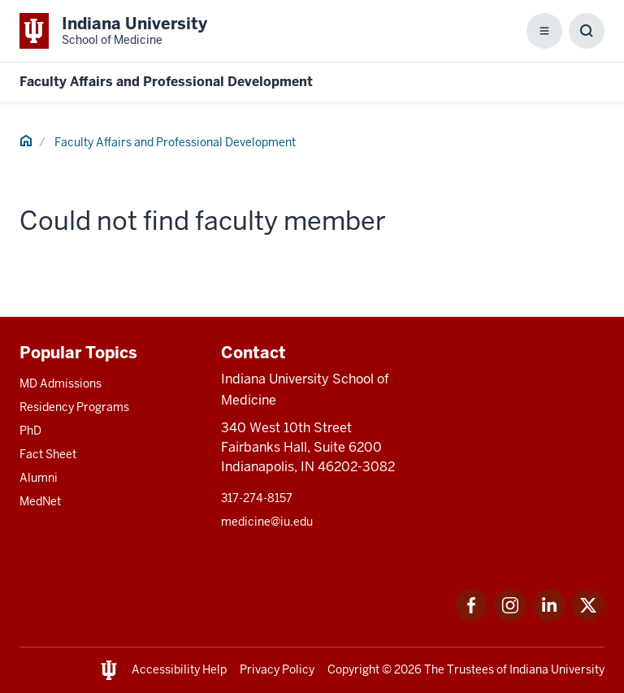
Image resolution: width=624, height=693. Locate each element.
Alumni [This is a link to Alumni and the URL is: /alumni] (39, 477)
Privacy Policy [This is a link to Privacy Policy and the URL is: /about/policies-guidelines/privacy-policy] (277, 669)
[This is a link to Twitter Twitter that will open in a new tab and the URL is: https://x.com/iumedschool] (588, 617)
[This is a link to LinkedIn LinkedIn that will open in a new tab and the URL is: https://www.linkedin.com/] (549, 617)
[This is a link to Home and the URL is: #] (26, 143)
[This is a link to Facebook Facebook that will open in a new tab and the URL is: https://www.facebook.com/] (471, 617)
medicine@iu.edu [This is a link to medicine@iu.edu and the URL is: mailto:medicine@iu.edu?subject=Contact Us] (267, 521)
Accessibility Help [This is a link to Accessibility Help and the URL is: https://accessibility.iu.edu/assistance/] (179, 669)
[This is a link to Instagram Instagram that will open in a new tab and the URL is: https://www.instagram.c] (510, 617)
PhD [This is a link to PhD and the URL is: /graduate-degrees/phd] (30, 430)
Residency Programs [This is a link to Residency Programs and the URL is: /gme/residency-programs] (74, 407)
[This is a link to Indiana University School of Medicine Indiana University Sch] (113, 31)
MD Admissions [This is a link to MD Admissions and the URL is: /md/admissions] (61, 383)
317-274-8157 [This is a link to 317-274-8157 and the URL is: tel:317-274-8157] (256, 498)
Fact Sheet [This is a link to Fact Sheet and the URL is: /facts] (48, 454)
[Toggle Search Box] (586, 31)
